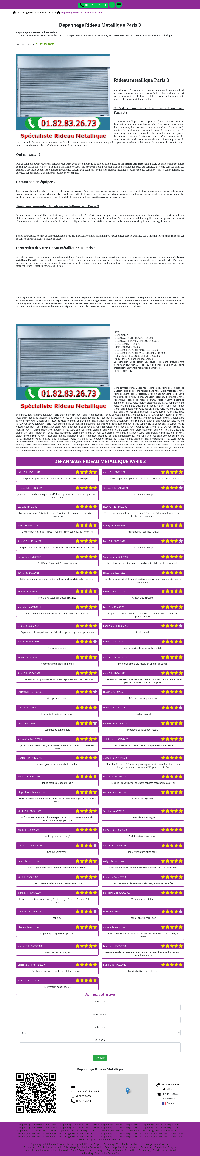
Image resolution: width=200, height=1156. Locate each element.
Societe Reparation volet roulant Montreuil (46, 1148)
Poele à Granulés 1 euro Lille (121, 1148)
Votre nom (100, 1001)
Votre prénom (100, 1014)
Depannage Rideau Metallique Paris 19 (121, 1134)
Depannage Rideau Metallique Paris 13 (36, 1131)
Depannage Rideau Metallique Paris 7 (120, 1125)
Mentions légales (87, 1137)
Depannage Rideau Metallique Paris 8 (161, 1125)
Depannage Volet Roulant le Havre (121, 1142)
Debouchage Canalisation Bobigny (158, 1145)
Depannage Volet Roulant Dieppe (84, 1142)
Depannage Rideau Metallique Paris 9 (36, 1128)
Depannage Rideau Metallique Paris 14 (79, 1131)
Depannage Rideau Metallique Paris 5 (38, 1125)
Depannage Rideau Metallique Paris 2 (79, 1122)
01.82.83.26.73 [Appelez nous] (93, 5)
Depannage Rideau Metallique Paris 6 (79, 1125)
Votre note (100, 1026)
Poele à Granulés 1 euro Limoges (87, 1148)
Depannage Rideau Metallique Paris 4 (161, 1122)
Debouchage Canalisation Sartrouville (82, 1145)
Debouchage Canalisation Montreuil (42, 1145)
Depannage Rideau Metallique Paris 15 (121, 1131)
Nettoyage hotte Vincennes (156, 1142)
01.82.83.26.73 (73, 1093)
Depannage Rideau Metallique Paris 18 (79, 1134)
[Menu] (119, 5)
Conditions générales (110, 1137)
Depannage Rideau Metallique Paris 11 (120, 1128)
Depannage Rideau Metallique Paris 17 (36, 1134)
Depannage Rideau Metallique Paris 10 (78, 1128)
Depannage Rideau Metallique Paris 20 (163, 1134)
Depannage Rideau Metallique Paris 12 (163, 1128)
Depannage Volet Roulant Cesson (47, 1142)
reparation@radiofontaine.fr (80, 1088)
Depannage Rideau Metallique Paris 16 (163, 1131)
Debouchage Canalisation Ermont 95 (100, 1151)
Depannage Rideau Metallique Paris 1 (38, 1122)
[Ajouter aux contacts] (112, 5)
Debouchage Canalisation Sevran (121, 1145)
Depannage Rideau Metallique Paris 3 (120, 1122)
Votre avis (100, 1039)
